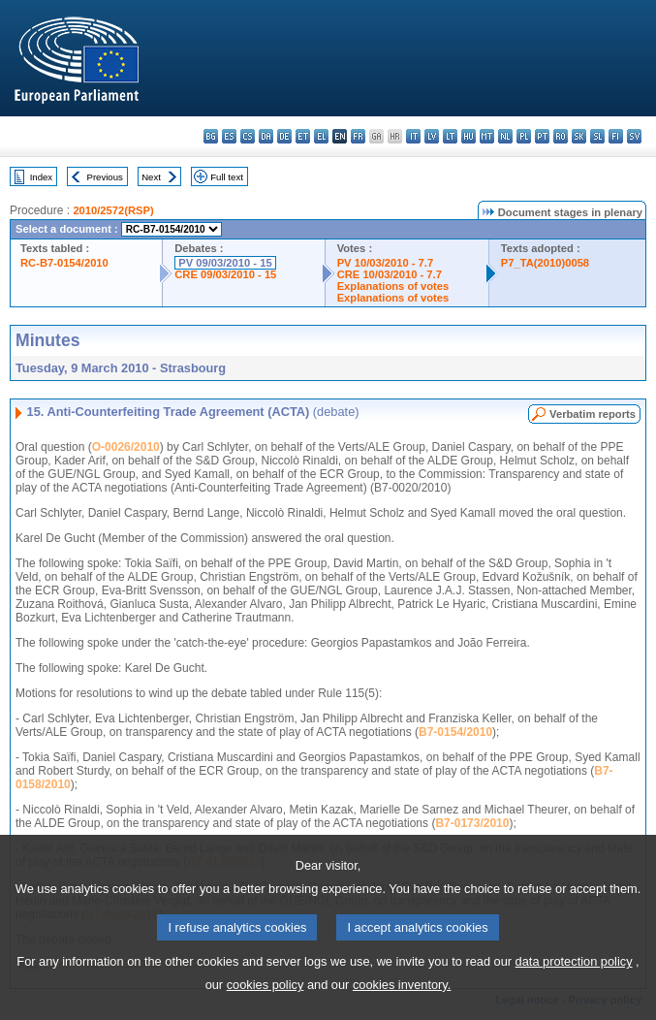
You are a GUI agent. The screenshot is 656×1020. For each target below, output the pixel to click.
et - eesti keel (303, 136)
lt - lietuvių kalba (450, 136)
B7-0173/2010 (472, 823)
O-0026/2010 (126, 447)
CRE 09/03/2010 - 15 (225, 274)
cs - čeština (247, 136)
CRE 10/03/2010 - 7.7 (389, 274)
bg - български (210, 136)
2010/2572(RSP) (113, 210)
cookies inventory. (402, 1004)
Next (151, 177)
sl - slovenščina (597, 136)
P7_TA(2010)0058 (545, 263)
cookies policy (265, 1004)
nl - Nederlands (505, 136)
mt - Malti (487, 136)
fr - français (358, 136)
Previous (105, 177)
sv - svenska (634, 136)
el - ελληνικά (321, 136)
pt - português (542, 136)
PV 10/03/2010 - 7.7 (385, 263)
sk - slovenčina (579, 136)
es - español (229, 136)
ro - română (560, 136)
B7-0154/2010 (455, 732)
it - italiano (413, 136)
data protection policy (574, 980)
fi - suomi (616, 136)
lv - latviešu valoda (431, 136)
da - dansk (266, 136)
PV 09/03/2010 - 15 (224, 263)
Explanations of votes (393, 286)
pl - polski (523, 136)
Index (41, 177)
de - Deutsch (284, 136)
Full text (226, 177)
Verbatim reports (592, 414)
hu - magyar (468, 136)
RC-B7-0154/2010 (64, 263)
